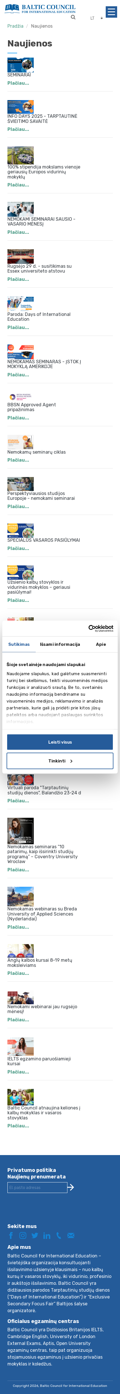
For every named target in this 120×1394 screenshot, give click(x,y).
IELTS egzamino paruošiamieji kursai (39, 1061)
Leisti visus (60, 742)
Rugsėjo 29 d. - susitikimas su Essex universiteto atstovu (39, 268)
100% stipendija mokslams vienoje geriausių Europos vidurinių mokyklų (43, 172)
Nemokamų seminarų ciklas (36, 452)
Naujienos (42, 26)
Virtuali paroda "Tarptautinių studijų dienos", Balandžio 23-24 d (44, 790)
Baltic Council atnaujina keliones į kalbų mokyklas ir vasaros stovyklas (43, 1113)
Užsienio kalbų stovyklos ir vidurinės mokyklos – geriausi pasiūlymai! (38, 587)
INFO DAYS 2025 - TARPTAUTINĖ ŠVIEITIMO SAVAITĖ (42, 118)
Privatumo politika (31, 1170)
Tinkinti (60, 760)
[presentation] (50, 1213)
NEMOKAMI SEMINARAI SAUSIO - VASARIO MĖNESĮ (41, 221)
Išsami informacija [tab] (60, 644)
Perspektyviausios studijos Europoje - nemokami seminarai (41, 496)
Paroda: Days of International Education (39, 317)
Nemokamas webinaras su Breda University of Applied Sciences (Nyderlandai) (42, 914)
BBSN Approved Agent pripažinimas (31, 407)
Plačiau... (18, 83)
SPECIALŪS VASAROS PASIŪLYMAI (43, 540)
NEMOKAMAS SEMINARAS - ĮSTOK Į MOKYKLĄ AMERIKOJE (44, 364)
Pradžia (15, 26)
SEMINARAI (19, 75)
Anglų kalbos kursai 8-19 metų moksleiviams (39, 962)
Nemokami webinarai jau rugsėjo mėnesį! (42, 1009)
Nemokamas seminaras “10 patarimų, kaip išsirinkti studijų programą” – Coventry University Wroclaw (42, 854)
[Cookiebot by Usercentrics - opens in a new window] (88, 628)
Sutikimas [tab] (19, 644)
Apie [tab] (101, 644)
